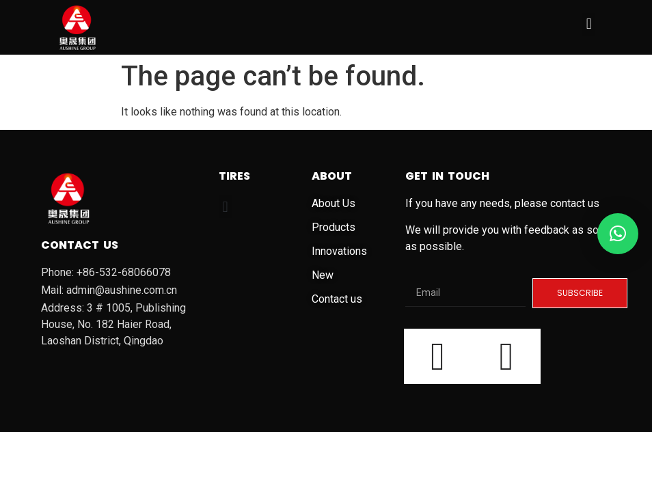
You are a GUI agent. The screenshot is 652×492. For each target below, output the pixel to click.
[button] (588, 24)
